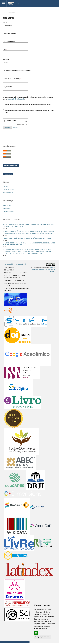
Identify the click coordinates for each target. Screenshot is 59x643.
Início (5, 12)
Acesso (15, 127)
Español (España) (8, 192)
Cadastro (8, 174)
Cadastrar (7, 127)
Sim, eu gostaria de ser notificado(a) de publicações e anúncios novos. (27, 104)
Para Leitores (7, 205)
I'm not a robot (11, 120)
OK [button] (36, 633)
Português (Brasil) (8, 189)
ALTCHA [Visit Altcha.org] (25, 124)
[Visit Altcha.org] (26, 121)
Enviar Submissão (11, 165)
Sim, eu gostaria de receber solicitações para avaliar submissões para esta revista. (28, 111)
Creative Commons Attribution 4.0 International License (43, 269)
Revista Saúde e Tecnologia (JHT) (15, 264)
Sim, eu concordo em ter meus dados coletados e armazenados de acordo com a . (28, 98)
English (5, 186)
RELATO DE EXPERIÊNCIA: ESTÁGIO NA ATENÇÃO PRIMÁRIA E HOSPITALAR (28, 238)
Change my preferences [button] (42, 637)
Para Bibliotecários (8, 211)
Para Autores (6, 208)
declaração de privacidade (15, 99)
